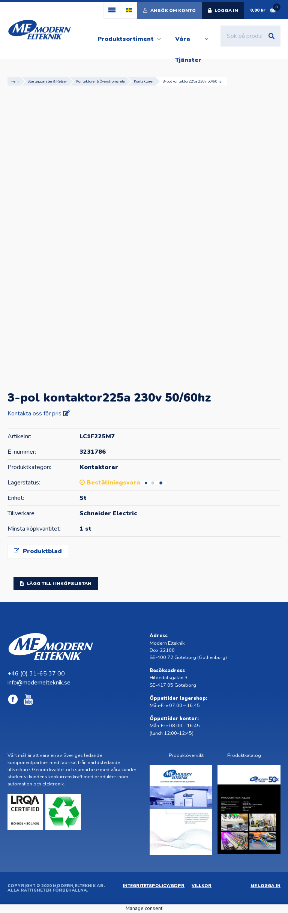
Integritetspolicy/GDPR (153, 886)
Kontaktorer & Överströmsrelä (100, 81)
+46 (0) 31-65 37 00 (36, 673)
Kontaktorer (144, 81)
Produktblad (38, 551)
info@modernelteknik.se (39, 682)
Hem (14, 81)
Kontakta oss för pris (35, 413)
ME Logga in (265, 886)
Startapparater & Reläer (47, 81)
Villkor (202, 886)
